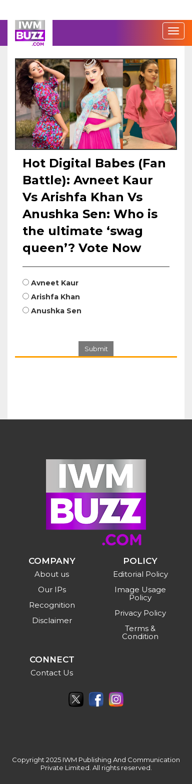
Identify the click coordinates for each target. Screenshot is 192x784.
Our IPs (52, 589)
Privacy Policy (140, 613)
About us (51, 574)
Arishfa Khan (55, 296)
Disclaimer (52, 620)
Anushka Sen (56, 310)
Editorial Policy (140, 574)
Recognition (52, 605)
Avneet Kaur (54, 282)
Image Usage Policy (140, 593)
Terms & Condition (140, 632)
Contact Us (51, 672)
